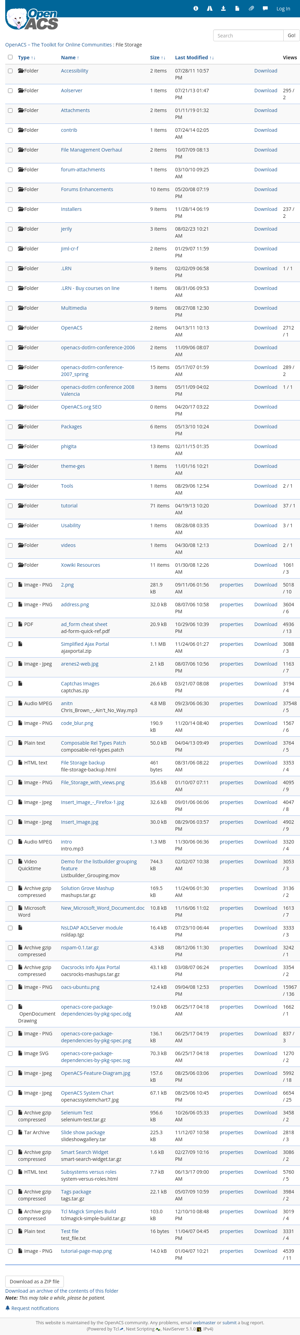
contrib (69, 130)
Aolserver (72, 90)
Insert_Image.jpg (79, 822)
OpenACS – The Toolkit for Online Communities (58, 44)
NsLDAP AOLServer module (92, 927)
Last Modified (191, 57)
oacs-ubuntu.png (80, 987)
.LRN (66, 268)
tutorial (69, 505)
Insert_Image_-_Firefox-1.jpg (92, 802)
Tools (67, 485)
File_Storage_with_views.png (93, 782)
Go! (291, 35)
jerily (66, 228)
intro (66, 841)
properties (231, 584)
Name (68, 57)
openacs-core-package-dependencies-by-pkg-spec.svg (95, 1056)
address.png (75, 604)
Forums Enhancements (87, 189)
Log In (283, 8)
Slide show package (83, 1132)
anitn (67, 703)
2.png (67, 584)
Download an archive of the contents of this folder (61, 1290)
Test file (70, 1231)
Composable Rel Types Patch (93, 742)
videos (68, 545)
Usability (71, 525)
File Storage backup (83, 762)
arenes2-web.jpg (80, 663)
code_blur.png (77, 723)
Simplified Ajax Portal (85, 644)
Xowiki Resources (80, 565)
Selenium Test (77, 1112)
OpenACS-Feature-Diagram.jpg (95, 1073)
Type (24, 57)
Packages (71, 426)
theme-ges (73, 466)
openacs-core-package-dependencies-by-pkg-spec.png (96, 1037)
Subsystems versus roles (89, 1172)
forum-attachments (83, 169)
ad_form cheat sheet (84, 624)
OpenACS (71, 327)
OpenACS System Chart (87, 1092)
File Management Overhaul (91, 149)
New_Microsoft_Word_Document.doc (103, 908)
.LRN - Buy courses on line (90, 288)
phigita (69, 446)
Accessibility (74, 70)
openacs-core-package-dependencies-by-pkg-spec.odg (96, 1010)
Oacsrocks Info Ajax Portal (90, 967)
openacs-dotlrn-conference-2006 (98, 347)
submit (230, 1323)
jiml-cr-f (69, 248)
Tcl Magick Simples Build (88, 1211)
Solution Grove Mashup (87, 888)
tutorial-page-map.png (86, 1251)
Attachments (75, 110)
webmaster (204, 1323)
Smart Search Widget (84, 1152)
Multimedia (74, 308)
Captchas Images (80, 683)
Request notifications (32, 1308)
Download (266, 70)
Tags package (76, 1191)
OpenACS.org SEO (81, 406)
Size (155, 57)
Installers (71, 209)
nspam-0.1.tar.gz (80, 947)
